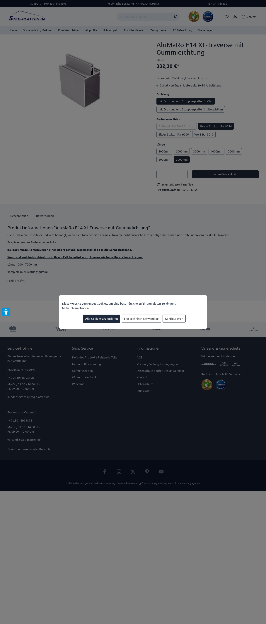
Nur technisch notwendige (141, 318)
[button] (6, 312)
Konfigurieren (174, 318)
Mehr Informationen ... (77, 308)
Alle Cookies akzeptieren (101, 318)
